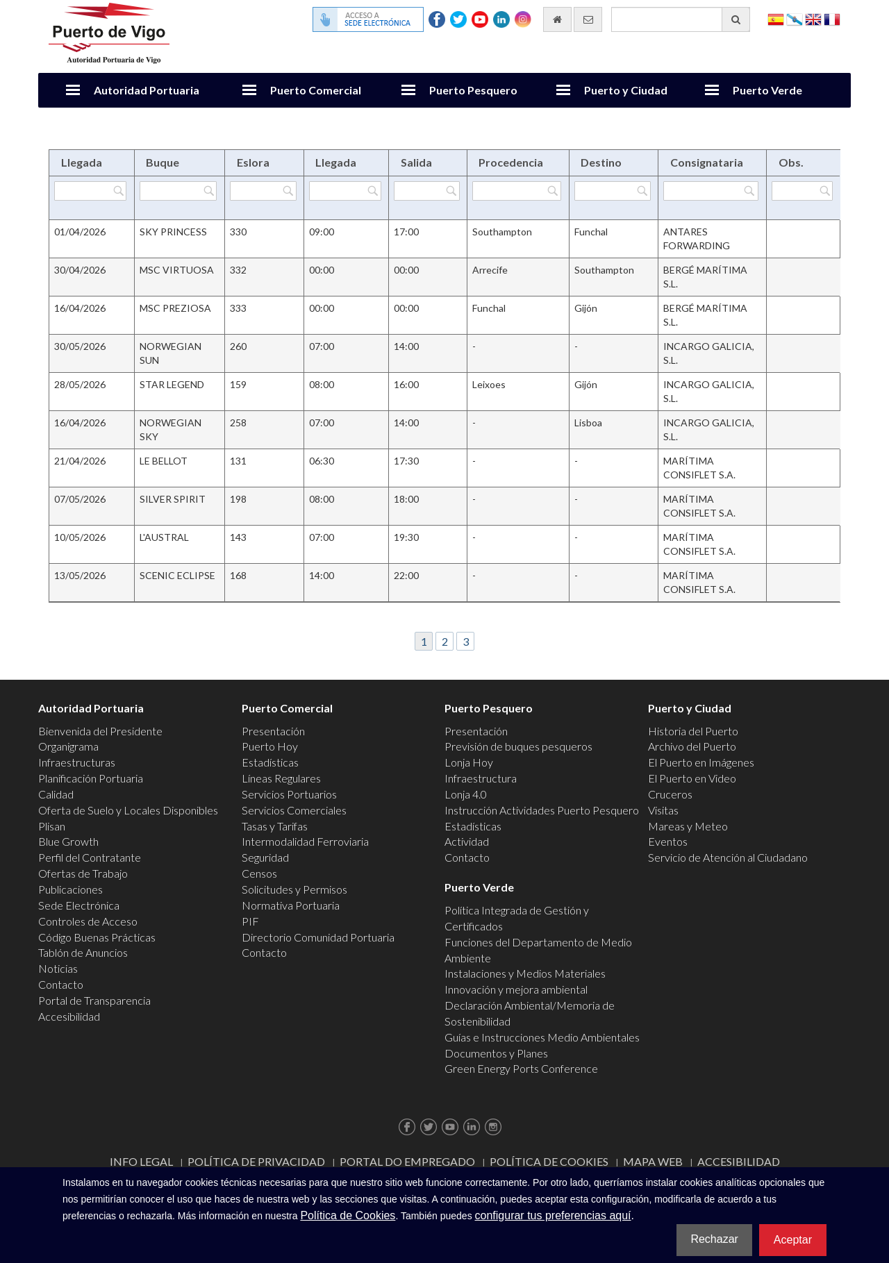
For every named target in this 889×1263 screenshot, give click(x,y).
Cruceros (670, 794)
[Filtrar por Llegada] (90, 191)
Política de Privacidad (256, 1161)
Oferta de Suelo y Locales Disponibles (128, 810)
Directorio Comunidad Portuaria (318, 937)
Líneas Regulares (281, 778)
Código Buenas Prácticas (97, 937)
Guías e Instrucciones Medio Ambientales (542, 1037)
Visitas (663, 810)
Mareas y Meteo (688, 826)
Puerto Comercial (315, 90)
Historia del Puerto (693, 730)
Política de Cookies (549, 1161)
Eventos (668, 841)
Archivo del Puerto (692, 746)
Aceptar (793, 1240)
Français (832, 18)
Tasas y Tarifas (275, 826)
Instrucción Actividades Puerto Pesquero (541, 810)
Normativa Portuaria (291, 905)
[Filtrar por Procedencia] (516, 191)
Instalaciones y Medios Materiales (525, 973)
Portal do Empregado (407, 1161)
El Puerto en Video (692, 778)
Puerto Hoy (270, 746)
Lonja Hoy (468, 762)
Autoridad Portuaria (146, 90)
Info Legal (141, 1161)
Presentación (273, 730)
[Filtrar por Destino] (612, 191)
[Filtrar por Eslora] (263, 191)
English (813, 18)
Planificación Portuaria (90, 778)
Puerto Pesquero (473, 90)
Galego (794, 18)
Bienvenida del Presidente (100, 730)
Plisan (51, 826)
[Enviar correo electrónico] (588, 19)
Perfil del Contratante (89, 857)
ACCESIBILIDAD (738, 1161)
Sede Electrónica (78, 905)
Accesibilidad (69, 1016)
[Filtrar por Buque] (178, 191)
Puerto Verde (767, 90)
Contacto (60, 984)
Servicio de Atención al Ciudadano (728, 857)
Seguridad (265, 857)
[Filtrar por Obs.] (802, 191)
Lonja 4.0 (465, 794)
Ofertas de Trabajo (83, 873)
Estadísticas (270, 762)
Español (775, 18)
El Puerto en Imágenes (701, 762)
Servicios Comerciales (294, 810)
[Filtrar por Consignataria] (710, 191)
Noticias (58, 968)
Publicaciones (70, 889)
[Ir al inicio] (557, 19)
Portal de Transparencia (94, 1000)
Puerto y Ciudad (625, 90)
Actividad (466, 841)
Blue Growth (68, 841)
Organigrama (68, 746)
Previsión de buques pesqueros (518, 746)
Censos (259, 873)
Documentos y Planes (496, 1053)
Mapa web (653, 1161)
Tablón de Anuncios (83, 952)
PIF (250, 921)
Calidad (56, 794)
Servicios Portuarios (289, 794)
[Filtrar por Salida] (426, 191)
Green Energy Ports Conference (521, 1068)
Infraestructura (480, 778)
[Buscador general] (680, 19)
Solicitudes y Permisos (294, 889)
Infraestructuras (76, 762)
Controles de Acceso (88, 921)
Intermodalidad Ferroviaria (305, 841)
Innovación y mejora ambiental (516, 989)
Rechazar (714, 1239)
